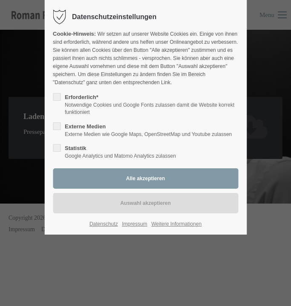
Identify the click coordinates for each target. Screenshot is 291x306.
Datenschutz (103, 224)
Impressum (134, 224)
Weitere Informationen (176, 224)
